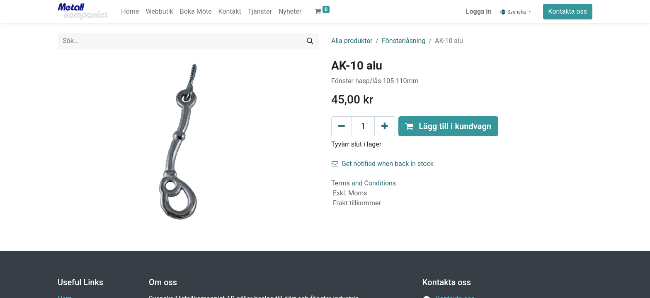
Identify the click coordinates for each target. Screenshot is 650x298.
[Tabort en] (341, 126)
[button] (448, 126)
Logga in (479, 11)
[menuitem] (130, 11)
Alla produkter (351, 41)
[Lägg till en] (384, 126)
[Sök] (310, 41)
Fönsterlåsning (403, 41)
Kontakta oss (567, 11)
